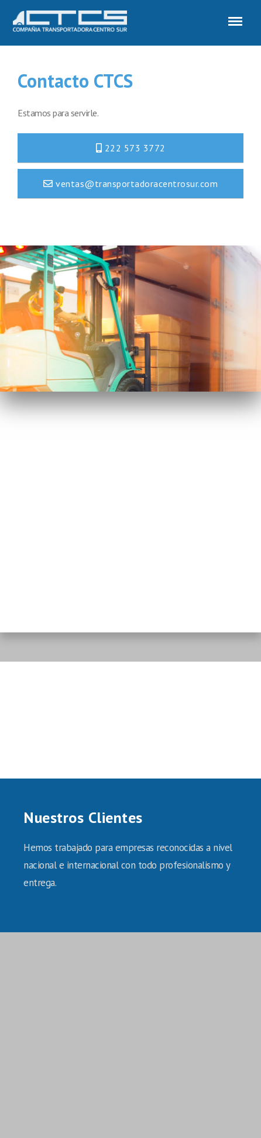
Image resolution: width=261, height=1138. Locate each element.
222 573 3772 (131, 148)
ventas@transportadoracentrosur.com (130, 183)
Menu (233, 15)
